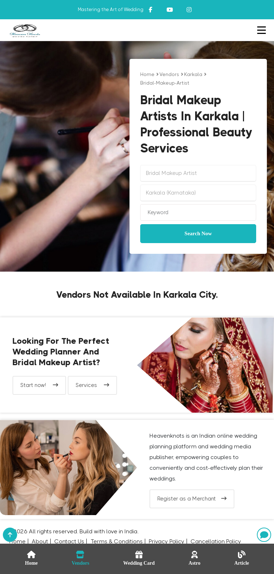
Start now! (39, 385)
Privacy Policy (166, 541)
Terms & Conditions (117, 541)
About (40, 541)
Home (147, 74)
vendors (169, 74)
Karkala (193, 74)
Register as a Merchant (192, 498)
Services (92, 385)
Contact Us (69, 541)
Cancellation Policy (216, 541)
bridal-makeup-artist (164, 83)
